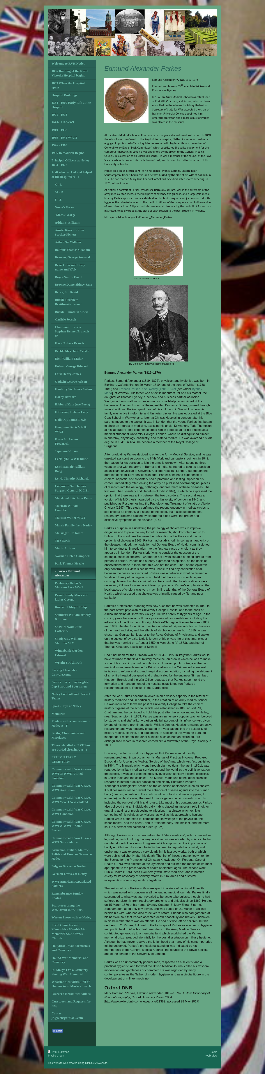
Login (214, 1051)
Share (57, 1031)
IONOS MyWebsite (96, 1062)
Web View (211, 1055)
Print (53, 1051)
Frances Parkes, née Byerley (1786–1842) (147, 389)
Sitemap (64, 1051)
